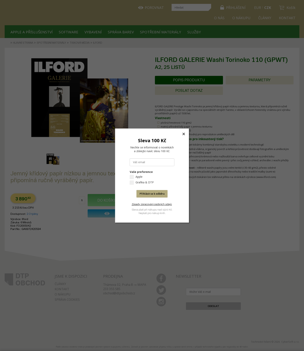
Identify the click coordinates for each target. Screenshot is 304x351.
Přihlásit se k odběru (152, 193)
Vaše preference (141, 172)
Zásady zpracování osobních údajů (152, 204)
